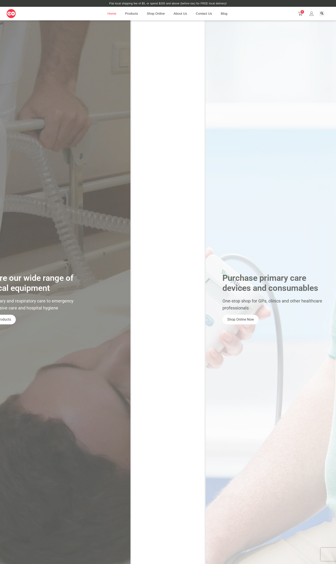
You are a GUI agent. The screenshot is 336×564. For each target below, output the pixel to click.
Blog (224, 13)
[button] (321, 13)
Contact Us (204, 13)
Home (112, 13)
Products (131, 13)
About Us (180, 13)
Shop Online (156, 13)
